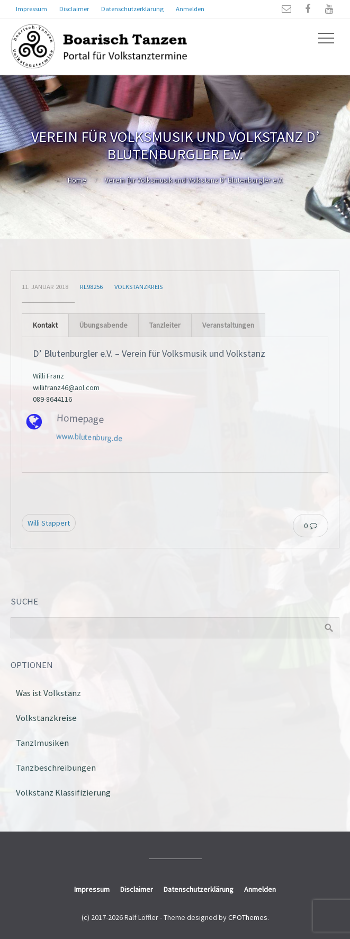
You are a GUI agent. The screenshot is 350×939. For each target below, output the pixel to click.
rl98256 (91, 287)
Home (77, 180)
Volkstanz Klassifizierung (63, 792)
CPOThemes (247, 917)
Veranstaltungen (228, 325)
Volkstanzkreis (138, 287)
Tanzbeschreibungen (56, 767)
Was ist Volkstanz (48, 693)
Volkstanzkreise (46, 718)
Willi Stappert (49, 523)
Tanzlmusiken (42, 742)
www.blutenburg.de (79, 431)
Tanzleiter (165, 325)
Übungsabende (103, 325)
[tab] (45, 324)
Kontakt (45, 325)
